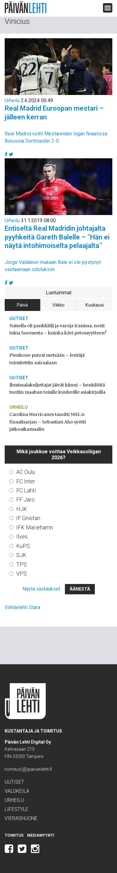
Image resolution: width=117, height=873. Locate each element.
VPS (21, 573)
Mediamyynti (40, 835)
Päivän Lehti (25, 7)
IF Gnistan (28, 518)
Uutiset (18, 318)
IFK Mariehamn (34, 527)
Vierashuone (21, 818)
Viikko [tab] (58, 305)
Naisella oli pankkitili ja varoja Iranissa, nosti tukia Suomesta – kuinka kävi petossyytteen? (57, 329)
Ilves (22, 536)
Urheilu (12, 100)
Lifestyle (16, 809)
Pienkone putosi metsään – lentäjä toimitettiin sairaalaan (47, 358)
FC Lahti (26, 490)
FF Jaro (25, 499)
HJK (21, 509)
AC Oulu (25, 472)
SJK (21, 555)
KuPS (23, 546)
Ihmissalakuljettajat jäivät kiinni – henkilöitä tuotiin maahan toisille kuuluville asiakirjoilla (57, 388)
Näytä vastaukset (41, 589)
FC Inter (25, 481)
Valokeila (17, 791)
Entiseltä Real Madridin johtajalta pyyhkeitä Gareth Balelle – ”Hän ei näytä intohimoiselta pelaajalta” (57, 237)
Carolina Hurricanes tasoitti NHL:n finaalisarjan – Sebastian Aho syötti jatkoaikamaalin (47, 422)
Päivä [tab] (22, 305)
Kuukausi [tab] (94, 305)
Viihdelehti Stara (22, 607)
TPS (21, 564)
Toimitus (14, 835)
